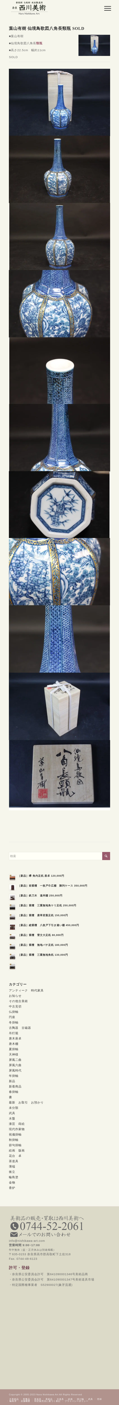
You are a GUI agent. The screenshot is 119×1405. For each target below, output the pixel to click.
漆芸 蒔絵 (17, 1123)
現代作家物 (17, 1129)
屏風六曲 (15, 1065)
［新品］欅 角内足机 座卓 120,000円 (41, 875)
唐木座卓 (15, 1038)
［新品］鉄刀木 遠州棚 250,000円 (40, 895)
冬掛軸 (13, 1022)
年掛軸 (13, 1075)
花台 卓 (15, 1155)
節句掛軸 (15, 1145)
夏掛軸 (13, 1049)
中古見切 (15, 1006)
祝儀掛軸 (15, 1134)
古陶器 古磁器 (20, 1027)
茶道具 (13, 1161)
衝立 (12, 1171)
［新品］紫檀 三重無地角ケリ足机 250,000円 (47, 905)
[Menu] (104, 8)
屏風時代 (15, 1070)
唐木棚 (13, 1043)
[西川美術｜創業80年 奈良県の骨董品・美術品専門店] (49, 8)
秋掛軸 (13, 1139)
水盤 (12, 1118)
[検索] (59, 856)
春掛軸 (13, 1091)
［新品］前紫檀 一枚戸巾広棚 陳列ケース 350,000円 (52, 885)
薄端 (12, 1166)
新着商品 (15, 1086)
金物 (12, 1182)
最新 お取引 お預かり (26, 1102)
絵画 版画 (17, 1150)
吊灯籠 (13, 1033)
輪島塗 (13, 1177)
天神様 (13, 1054)
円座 (12, 1017)
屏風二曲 (15, 1059)
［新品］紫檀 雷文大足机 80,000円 (41, 935)
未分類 (13, 1107)
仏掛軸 (13, 1011)
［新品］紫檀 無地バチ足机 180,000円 (43, 944)
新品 (12, 1081)
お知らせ (15, 995)
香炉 (12, 1187)
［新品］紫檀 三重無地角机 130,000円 (43, 954)
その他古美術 (18, 1001)
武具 (12, 1113)
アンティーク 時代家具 (26, 990)
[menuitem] (104, 8)
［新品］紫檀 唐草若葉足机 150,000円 (43, 915)
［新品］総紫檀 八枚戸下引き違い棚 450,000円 (48, 925)
